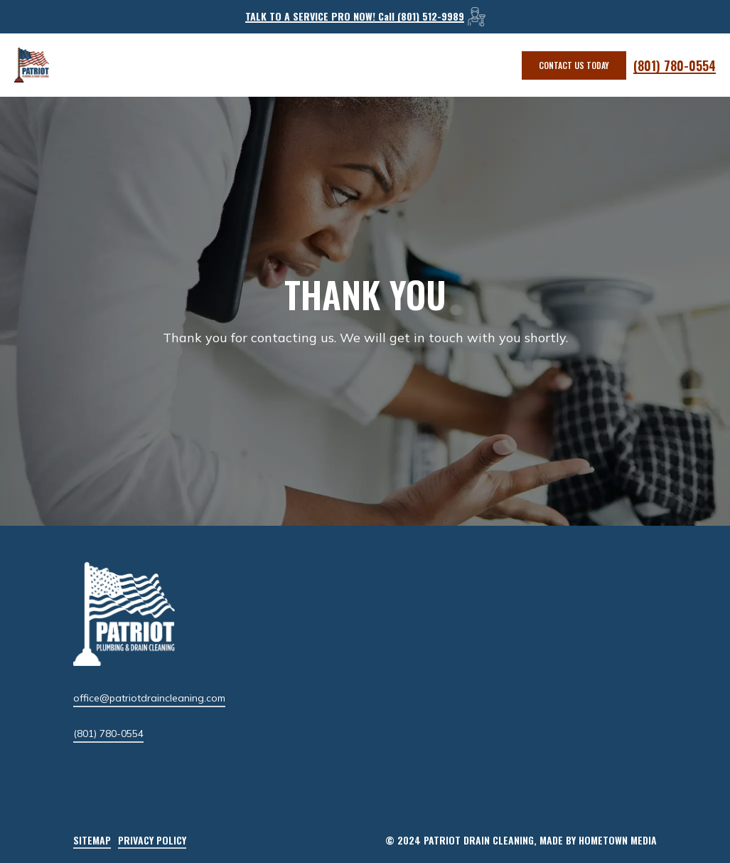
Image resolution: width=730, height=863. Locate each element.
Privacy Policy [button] (152, 839)
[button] (574, 65)
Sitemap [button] (92, 839)
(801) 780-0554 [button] (108, 733)
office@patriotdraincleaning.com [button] (149, 698)
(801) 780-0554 (674, 65)
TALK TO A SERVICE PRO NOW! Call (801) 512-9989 (354, 16)
